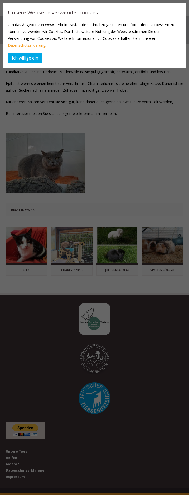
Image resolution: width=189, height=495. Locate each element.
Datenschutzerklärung (26, 45)
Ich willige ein (25, 58)
